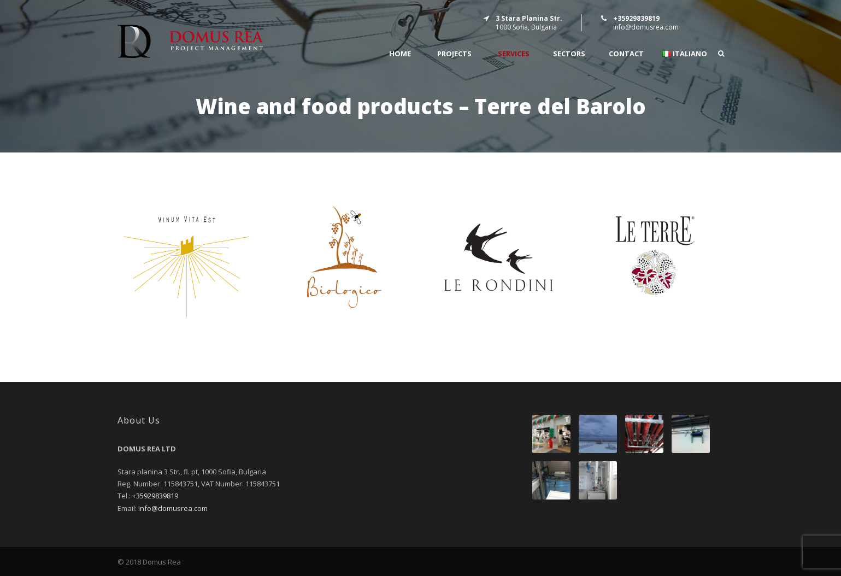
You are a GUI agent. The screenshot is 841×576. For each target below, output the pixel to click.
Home (400, 53)
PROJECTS (454, 53)
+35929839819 (155, 496)
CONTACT (626, 53)
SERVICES (514, 53)
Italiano (684, 53)
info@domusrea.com (646, 27)
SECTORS (569, 53)
